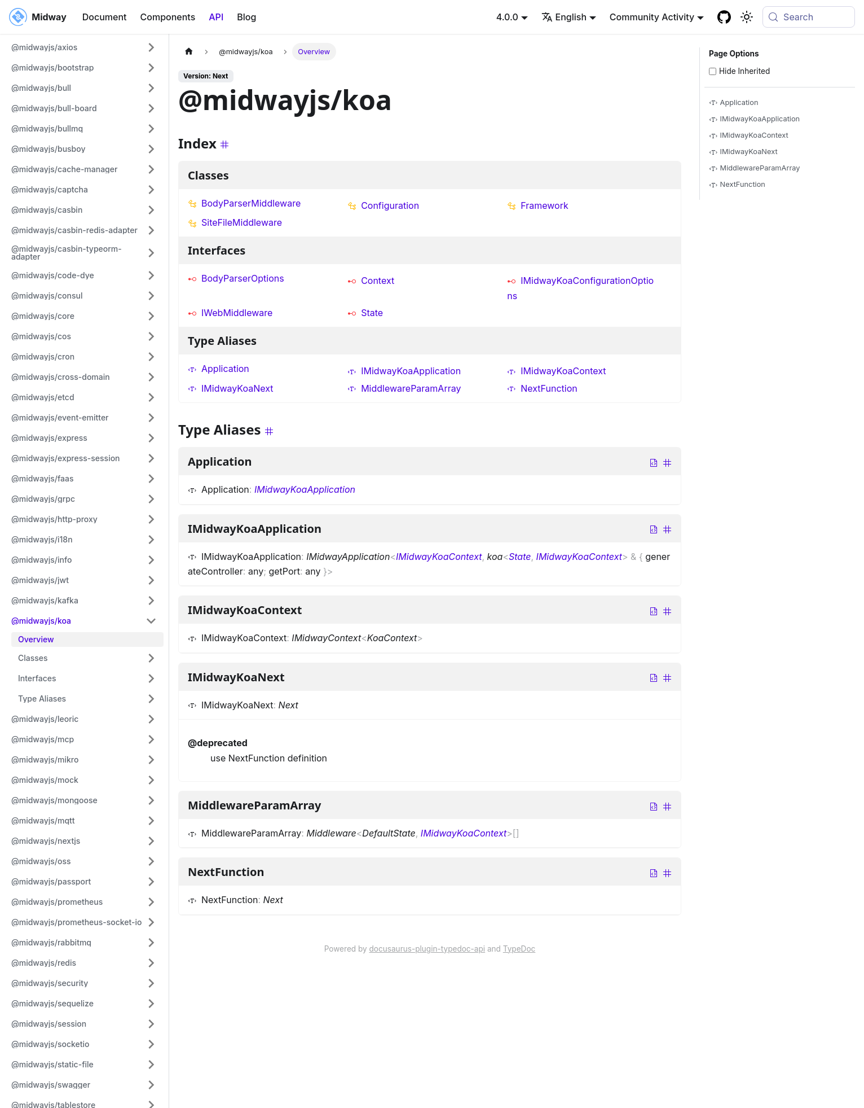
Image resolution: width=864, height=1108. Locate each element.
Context (370, 280)
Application (218, 368)
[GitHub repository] (724, 17)
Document (104, 17)
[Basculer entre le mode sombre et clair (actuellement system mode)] (747, 17)
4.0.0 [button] (507, 17)
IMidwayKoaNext (231, 388)
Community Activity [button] (652, 17)
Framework (537, 205)
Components (168, 17)
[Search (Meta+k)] (808, 17)
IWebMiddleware (230, 312)
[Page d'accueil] (189, 51)
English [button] (564, 17)
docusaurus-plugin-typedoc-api (427, 948)
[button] (84, 47)
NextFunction (542, 388)
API (216, 17)
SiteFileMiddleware (235, 222)
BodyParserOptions (236, 278)
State (365, 312)
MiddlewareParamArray (404, 388)
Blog (246, 17)
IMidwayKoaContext (556, 370)
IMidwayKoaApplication (404, 370)
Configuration (383, 205)
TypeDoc (519, 948)
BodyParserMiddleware (244, 203)
